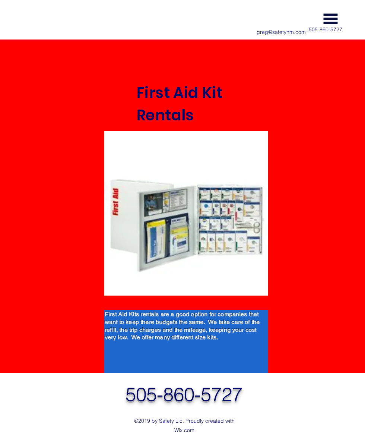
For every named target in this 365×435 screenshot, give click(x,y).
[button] (330, 18)
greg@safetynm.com (281, 32)
